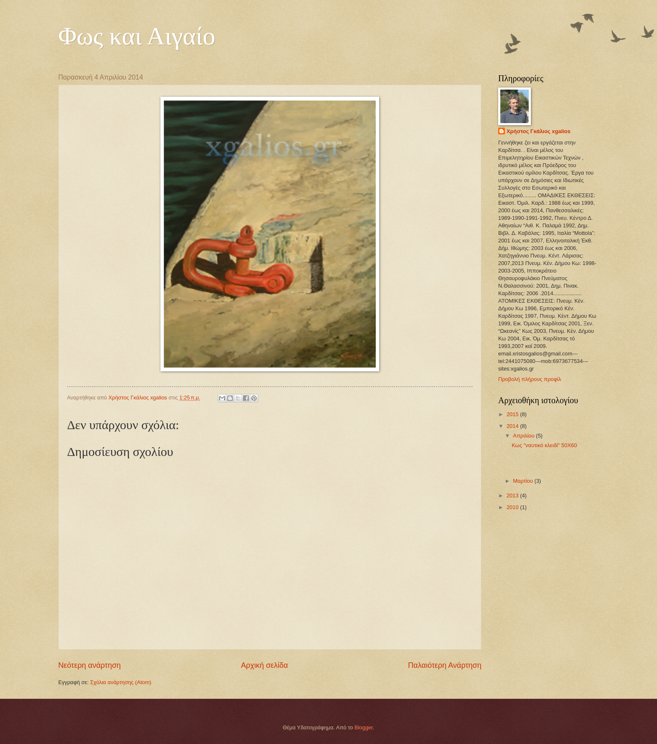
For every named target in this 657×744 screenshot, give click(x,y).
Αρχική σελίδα (264, 665)
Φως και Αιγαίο (136, 36)
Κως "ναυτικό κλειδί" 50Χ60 (544, 445)
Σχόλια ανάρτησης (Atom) (120, 682)
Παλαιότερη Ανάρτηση (444, 665)
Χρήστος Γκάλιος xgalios (538, 131)
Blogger (363, 727)
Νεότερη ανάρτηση (89, 665)
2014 (513, 426)
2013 (513, 495)
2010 (513, 507)
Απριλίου (524, 435)
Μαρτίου (523, 481)
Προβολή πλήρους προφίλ (529, 379)
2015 (513, 414)
